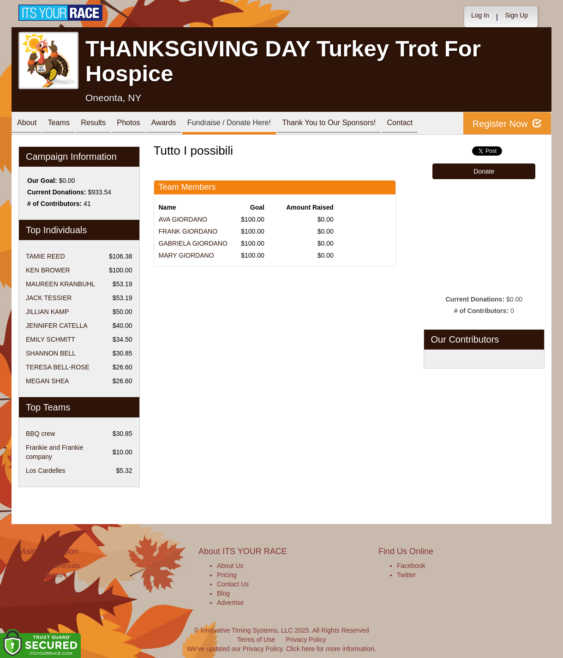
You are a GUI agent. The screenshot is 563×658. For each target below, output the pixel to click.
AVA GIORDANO (183, 219)
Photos (144, 124)
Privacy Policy (306, 639)
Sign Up (516, 15)
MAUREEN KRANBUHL (60, 284)
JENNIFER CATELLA (57, 325)
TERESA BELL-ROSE (58, 367)
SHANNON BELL (51, 353)
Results (104, 124)
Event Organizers (62, 593)
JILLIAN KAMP (47, 311)
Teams (65, 124)
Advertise (230, 602)
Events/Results (58, 565)
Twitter (406, 575)
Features (49, 575)
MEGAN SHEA (47, 381)
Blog (223, 593)
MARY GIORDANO (186, 255)
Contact (438, 124)
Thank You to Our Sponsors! (362, 124)
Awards (184, 124)
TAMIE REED (45, 256)
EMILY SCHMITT (50, 339)
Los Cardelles (46, 470)
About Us (230, 565)
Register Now (507, 123)
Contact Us (233, 584)
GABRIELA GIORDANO (193, 243)
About (29, 124)
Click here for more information (330, 648)
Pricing (47, 584)
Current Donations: (56, 192)
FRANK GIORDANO (188, 231)
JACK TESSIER (49, 298)
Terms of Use (256, 639)
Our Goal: (42, 180)
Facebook (411, 565)
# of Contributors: (54, 203)
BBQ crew (40, 433)
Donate (483, 171)
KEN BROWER (48, 270)
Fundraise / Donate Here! (254, 124)
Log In (480, 15)
